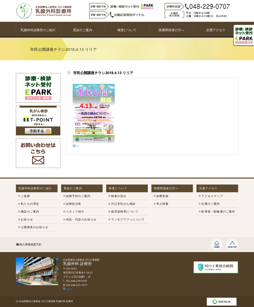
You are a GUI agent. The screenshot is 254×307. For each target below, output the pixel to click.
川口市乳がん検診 (123, 204)
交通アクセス (215, 30)
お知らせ (27, 219)
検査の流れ (118, 196)
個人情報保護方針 (30, 244)
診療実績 (162, 196)
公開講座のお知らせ (34, 227)
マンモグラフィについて (128, 219)
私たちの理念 (30, 204)
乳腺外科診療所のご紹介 (38, 30)
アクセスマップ (212, 196)
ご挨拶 (25, 196)
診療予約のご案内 (78, 196)
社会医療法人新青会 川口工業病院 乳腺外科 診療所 (46, 301)
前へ (76, 145)
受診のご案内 (82, 30)
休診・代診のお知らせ (81, 219)
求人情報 (162, 204)
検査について (127, 30)
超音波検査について (125, 211)
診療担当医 (73, 204)
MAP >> (69, 289)
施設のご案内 (30, 211)
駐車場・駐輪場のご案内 (218, 211)
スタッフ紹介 (75, 211)
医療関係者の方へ (171, 30)
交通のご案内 (210, 204)
